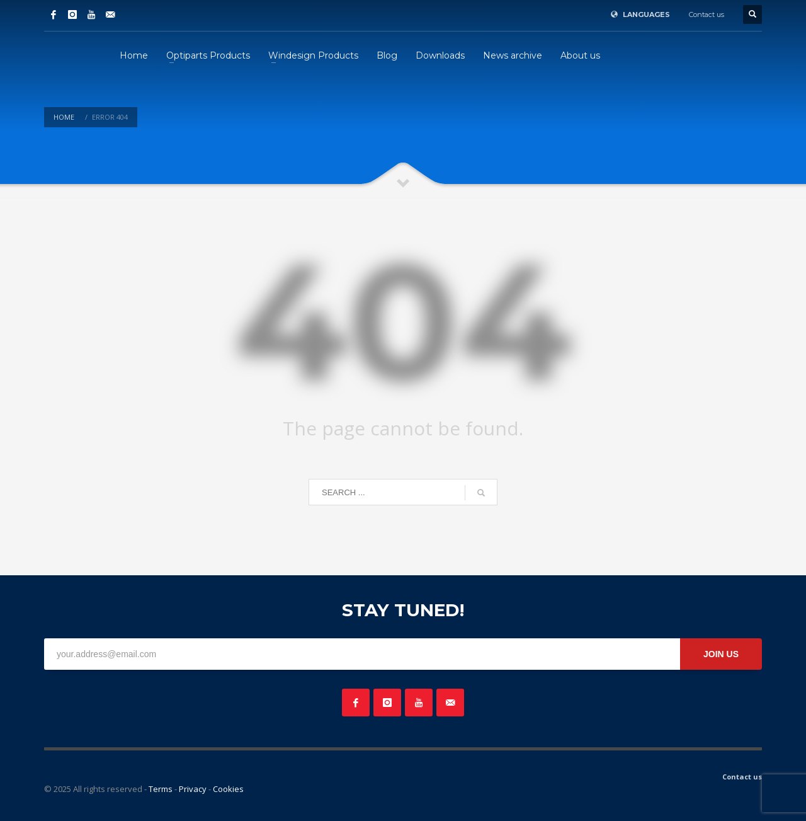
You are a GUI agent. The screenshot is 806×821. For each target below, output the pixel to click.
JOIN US (721, 654)
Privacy (193, 789)
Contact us (706, 14)
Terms (161, 789)
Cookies (228, 789)
